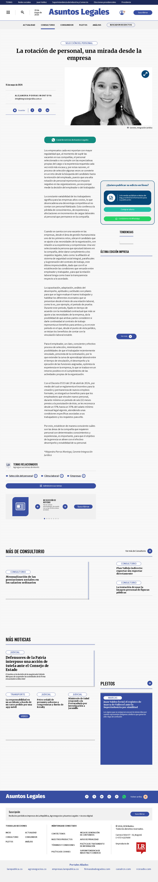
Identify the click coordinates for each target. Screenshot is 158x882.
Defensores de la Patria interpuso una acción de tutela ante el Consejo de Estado (27, 663)
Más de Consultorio (25, 551)
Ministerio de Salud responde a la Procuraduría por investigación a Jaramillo (78, 703)
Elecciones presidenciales (105, 2)
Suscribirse (143, 12)
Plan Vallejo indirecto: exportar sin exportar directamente (129, 571)
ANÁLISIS (97, 25)
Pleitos (107, 683)
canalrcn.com (123, 869)
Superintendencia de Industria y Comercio (70, 2)
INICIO (8, 832)
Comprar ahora (127, 209)
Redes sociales (24, 2)
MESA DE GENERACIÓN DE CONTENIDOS (90, 833)
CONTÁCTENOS (58, 834)
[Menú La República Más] (8, 12)
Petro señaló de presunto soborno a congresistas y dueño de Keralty (50, 703)
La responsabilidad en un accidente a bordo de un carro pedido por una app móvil (19, 703)
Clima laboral (51, 476)
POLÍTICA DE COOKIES (61, 851)
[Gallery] (51, 505)
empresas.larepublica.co (65, 869)
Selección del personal (21, 476)
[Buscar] (22, 12)
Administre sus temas (51, 486)
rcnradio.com (143, 869)
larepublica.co (14, 869)
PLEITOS (83, 25)
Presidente (126, 2)
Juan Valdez (42, 2)
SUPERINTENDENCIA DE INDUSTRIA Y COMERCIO (90, 851)
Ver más (126, 336)
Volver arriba (139, 797)
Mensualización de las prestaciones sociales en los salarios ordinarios (22, 579)
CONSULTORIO (48, 25)
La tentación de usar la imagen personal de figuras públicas (132, 590)
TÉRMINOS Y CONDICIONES (63, 845)
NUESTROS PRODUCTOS (62, 839)
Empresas (75, 476)
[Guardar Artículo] (19, 110)
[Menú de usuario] (122, 12)
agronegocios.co (37, 869)
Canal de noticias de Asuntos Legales (70, 140)
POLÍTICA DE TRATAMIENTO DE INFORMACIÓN (92, 845)
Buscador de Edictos (121, 25)
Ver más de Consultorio (138, 551)
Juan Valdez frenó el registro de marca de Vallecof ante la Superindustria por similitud (122, 704)
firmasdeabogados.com (97, 869)
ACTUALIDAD (29, 25)
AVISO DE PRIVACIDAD (89, 839)
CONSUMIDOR (66, 25)
